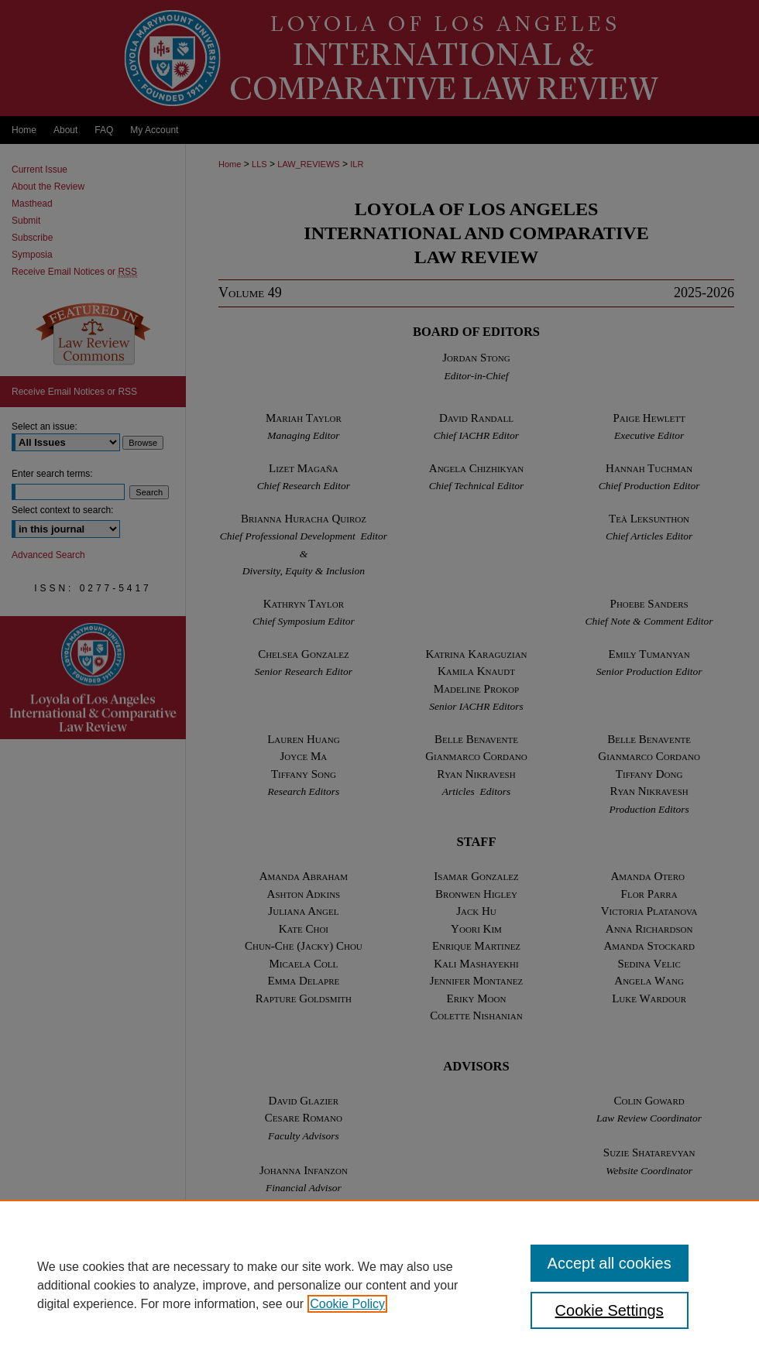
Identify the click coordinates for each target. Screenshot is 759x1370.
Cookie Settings (609, 1310)
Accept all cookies (609, 1263)
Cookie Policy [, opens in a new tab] (347, 1303)
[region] (379, 1285)
